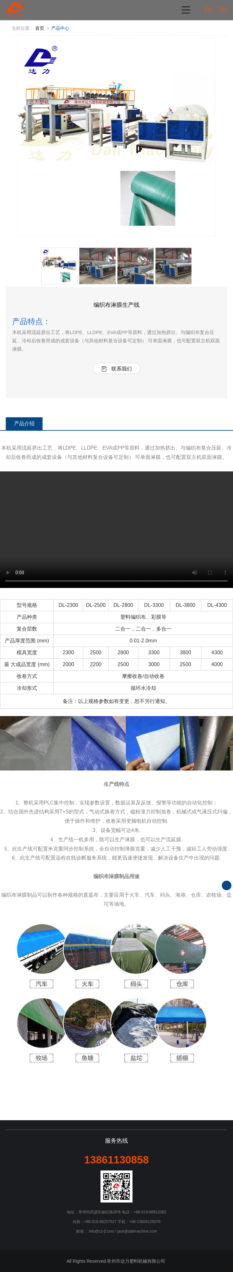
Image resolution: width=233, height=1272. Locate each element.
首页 (39, 28)
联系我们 (116, 368)
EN (209, 9)
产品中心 (60, 28)
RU (223, 9)
